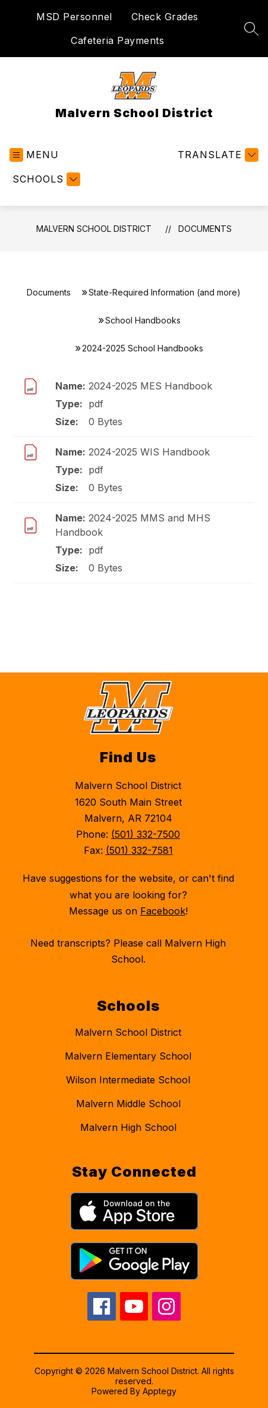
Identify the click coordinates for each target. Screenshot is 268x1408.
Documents (205, 229)
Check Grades (164, 17)
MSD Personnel (74, 17)
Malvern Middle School (128, 1104)
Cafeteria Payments (117, 40)
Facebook (162, 911)
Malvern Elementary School (128, 1056)
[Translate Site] (216, 154)
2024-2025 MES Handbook (150, 386)
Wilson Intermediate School (128, 1080)
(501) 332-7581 (139, 850)
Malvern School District (94, 229)
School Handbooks (143, 320)
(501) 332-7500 (145, 834)
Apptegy (159, 1391)
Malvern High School (128, 1127)
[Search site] (251, 28)
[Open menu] (34, 154)
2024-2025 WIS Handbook (149, 452)
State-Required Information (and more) (165, 292)
